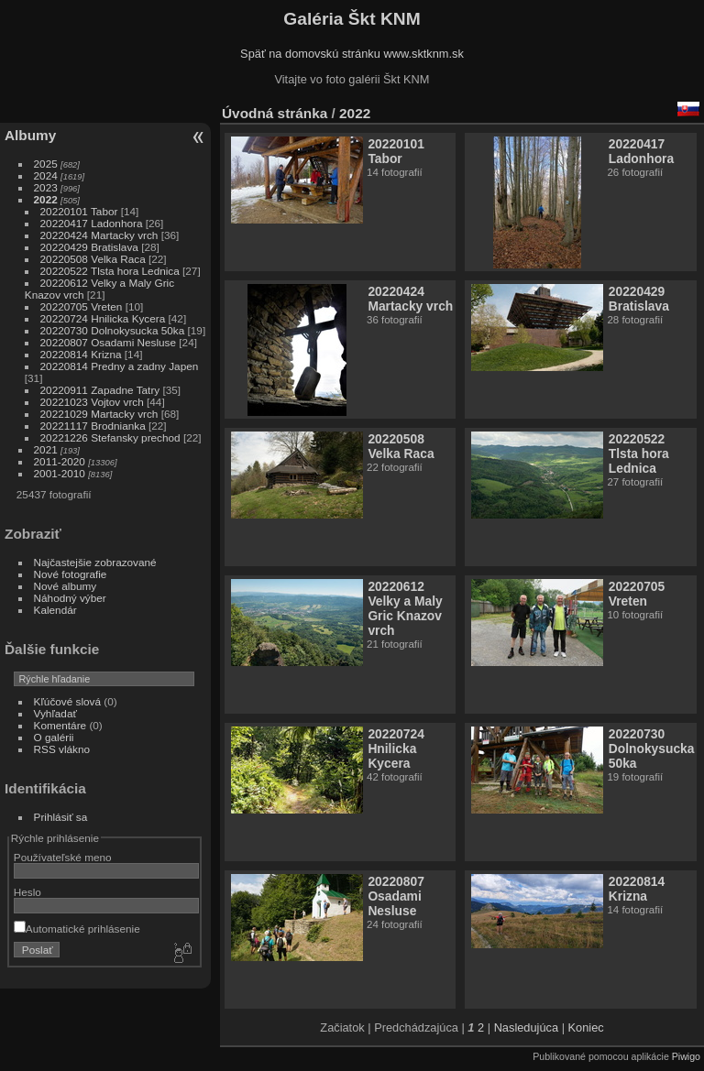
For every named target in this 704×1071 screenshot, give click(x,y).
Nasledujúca (526, 1027)
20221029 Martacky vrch (99, 414)
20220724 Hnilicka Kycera (103, 318)
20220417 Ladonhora (91, 223)
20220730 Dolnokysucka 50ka (112, 330)
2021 (46, 449)
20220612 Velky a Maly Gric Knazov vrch (405, 608)
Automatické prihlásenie (77, 928)
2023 (46, 187)
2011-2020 (59, 461)
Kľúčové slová (67, 701)
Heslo (27, 892)
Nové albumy (65, 586)
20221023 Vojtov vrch (92, 402)
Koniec (586, 1027)
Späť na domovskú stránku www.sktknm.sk (352, 53)
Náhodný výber (70, 598)
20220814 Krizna (81, 354)
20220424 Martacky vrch (99, 235)
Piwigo (686, 1056)
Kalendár (55, 610)
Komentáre (60, 725)
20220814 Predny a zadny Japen (119, 366)
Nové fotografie (70, 574)
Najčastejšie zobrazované (95, 562)
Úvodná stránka (274, 113)
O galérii (54, 737)
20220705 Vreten (81, 306)
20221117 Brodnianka (93, 426)
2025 (46, 163)
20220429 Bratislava (89, 247)
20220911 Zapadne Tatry (100, 390)
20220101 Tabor (79, 211)
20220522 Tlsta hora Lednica (110, 271)
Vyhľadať (55, 713)
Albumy (30, 135)
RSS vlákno (62, 749)
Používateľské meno (63, 857)
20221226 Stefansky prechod (110, 437)
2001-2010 (59, 473)
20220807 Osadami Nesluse (108, 342)
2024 (46, 175)
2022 (46, 199)
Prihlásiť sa (61, 817)
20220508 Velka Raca (93, 259)
